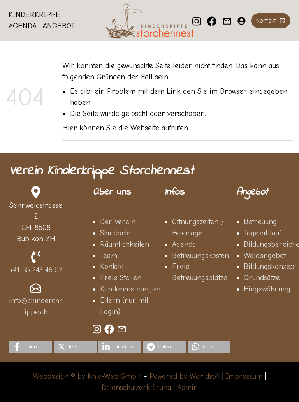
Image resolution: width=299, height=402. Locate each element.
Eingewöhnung (267, 289)
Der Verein (117, 222)
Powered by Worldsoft (185, 376)
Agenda (23, 26)
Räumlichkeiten (124, 244)
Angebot (59, 26)
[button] (30, 347)
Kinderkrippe (35, 15)
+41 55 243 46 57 (36, 270)
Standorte (115, 233)
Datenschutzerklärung (136, 387)
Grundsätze (262, 278)
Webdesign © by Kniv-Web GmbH (87, 376)
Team (108, 255)
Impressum (244, 376)
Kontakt (112, 266)
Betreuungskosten (200, 255)
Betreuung (260, 222)
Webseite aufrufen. (159, 128)
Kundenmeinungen (130, 289)
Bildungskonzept (270, 266)
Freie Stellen (120, 278)
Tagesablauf (262, 233)
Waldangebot (265, 255)
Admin (187, 387)
